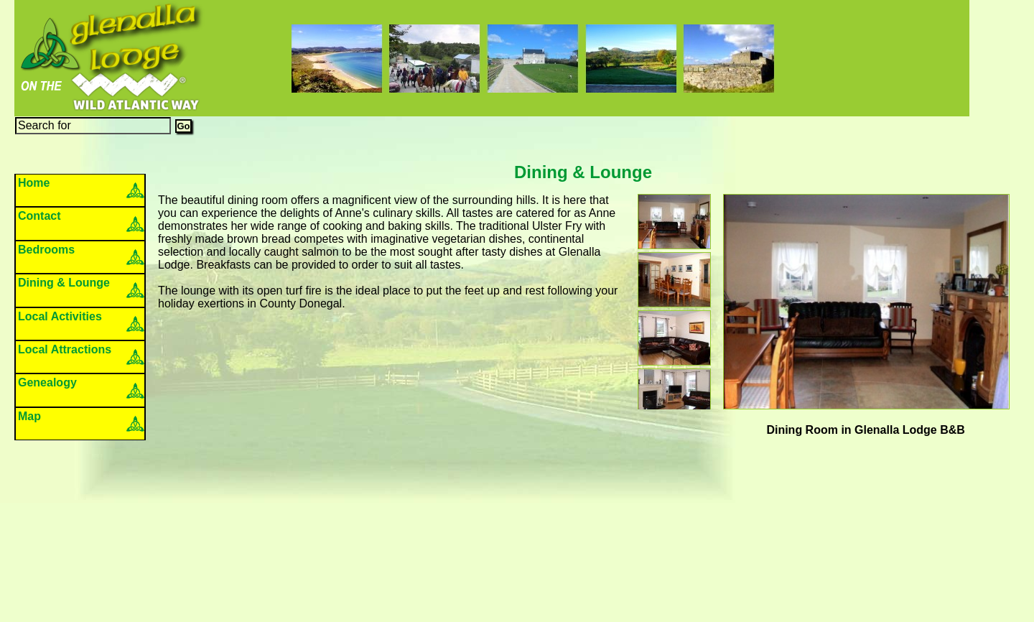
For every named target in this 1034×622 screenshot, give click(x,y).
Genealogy (47, 382)
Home (34, 183)
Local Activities (60, 316)
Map (29, 416)
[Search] (93, 125)
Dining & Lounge (64, 283)
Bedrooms (46, 249)
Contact (39, 216)
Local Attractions (64, 349)
